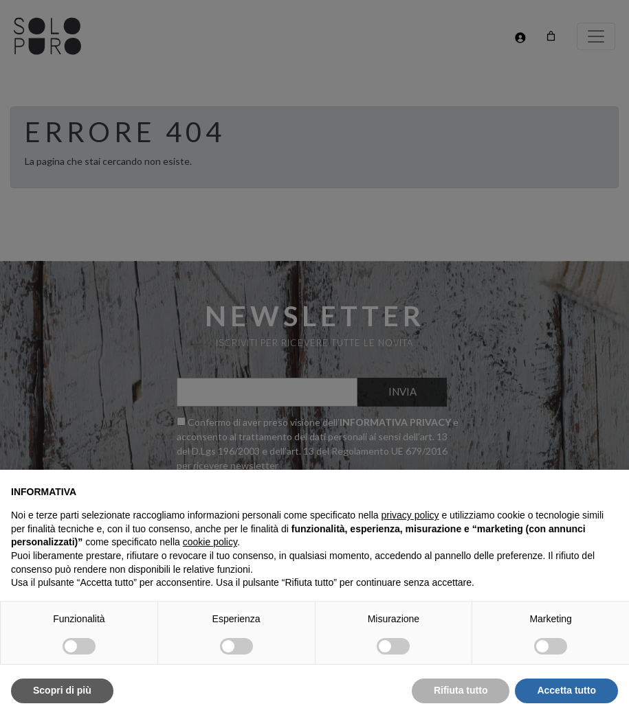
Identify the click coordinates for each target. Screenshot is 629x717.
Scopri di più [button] (62, 690)
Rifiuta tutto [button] (461, 690)
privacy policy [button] (410, 515)
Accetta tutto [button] (566, 690)
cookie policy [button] (210, 541)
